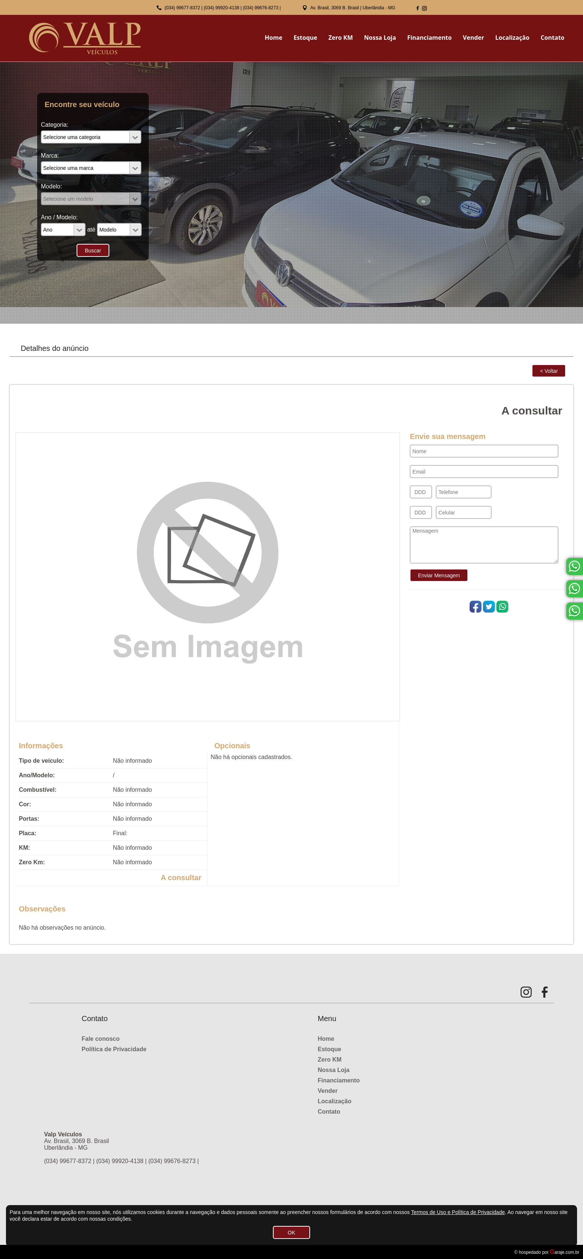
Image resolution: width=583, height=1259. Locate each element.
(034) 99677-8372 (182, 7)
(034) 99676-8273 (260, 7)
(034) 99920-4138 (221, 7)
